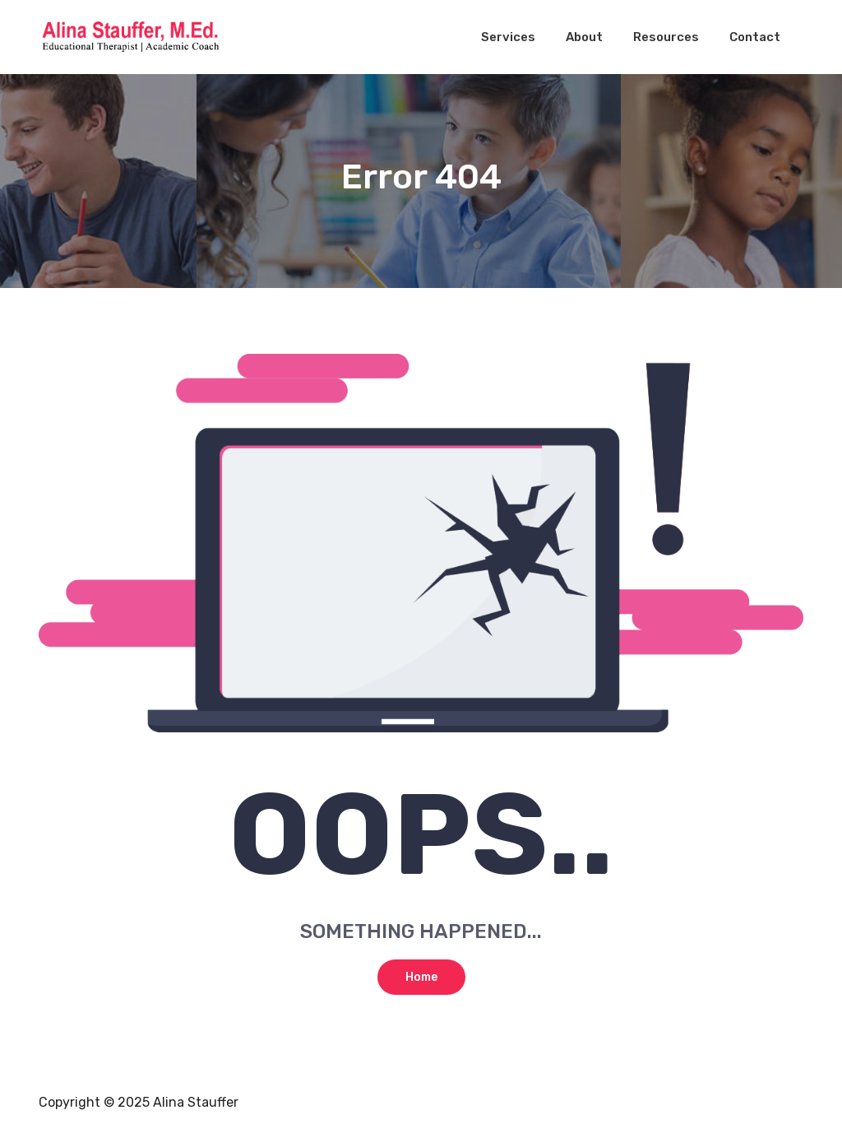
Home (421, 977)
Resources (666, 37)
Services (508, 37)
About (584, 37)
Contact (754, 37)
